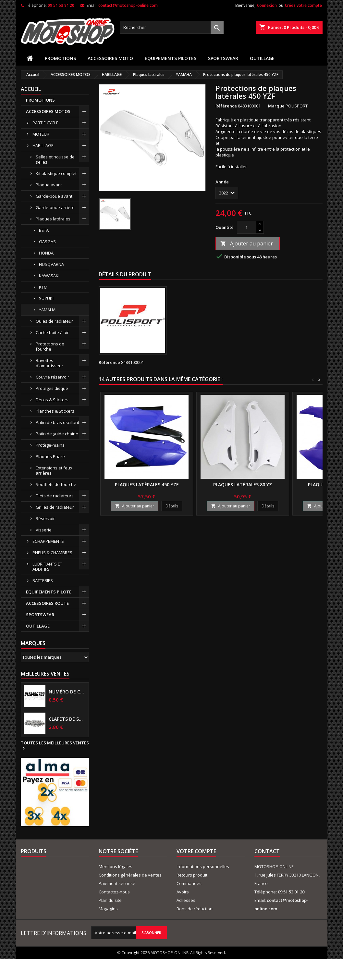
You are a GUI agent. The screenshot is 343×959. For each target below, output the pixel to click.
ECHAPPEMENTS (48, 541)
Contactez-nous (114, 892)
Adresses (186, 900)
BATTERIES (42, 580)
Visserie (44, 530)
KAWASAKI (49, 276)
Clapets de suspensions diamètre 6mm (67, 719)
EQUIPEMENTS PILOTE (48, 592)
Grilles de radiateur (55, 507)
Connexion (267, 5)
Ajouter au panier (246, 243)
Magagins (108, 909)
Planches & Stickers (55, 411)
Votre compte (196, 851)
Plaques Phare (50, 456)
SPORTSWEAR (223, 58)
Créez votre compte (303, 5)
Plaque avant (49, 185)
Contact (267, 851)
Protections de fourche (50, 346)
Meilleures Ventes (45, 673)
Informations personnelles (203, 866)
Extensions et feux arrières (54, 470)
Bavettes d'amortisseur (49, 362)
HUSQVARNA (51, 264)
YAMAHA (47, 310)
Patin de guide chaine (57, 434)
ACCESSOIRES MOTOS (48, 111)
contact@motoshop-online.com (128, 5)
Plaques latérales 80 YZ (242, 484)
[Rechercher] (172, 27)
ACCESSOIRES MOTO (110, 58)
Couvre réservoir (52, 377)
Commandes (189, 883)
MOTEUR (40, 134)
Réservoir (45, 518)
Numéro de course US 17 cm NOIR (67, 691)
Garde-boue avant (54, 196)
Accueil (31, 89)
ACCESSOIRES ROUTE (47, 603)
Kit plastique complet (56, 173)
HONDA (46, 253)
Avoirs (183, 892)
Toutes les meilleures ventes (55, 746)
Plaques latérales (53, 219)
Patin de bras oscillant (57, 422)
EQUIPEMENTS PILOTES (170, 58)
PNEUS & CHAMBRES (52, 552)
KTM (43, 287)
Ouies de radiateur (54, 321)
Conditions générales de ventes (130, 875)
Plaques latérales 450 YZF (146, 484)
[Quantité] (246, 227)
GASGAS (47, 241)
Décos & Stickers (52, 400)
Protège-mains (50, 445)
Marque (276, 106)
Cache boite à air (52, 332)
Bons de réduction (195, 909)
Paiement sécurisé (117, 883)
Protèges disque (52, 388)
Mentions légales (115, 866)
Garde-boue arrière (55, 207)
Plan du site (110, 900)
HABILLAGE (43, 145)
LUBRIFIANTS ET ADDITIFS (47, 566)
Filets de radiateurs (55, 496)
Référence (226, 106)
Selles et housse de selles (55, 159)
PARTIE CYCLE (45, 123)
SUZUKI (46, 298)
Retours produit (192, 875)
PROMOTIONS (60, 58)
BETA (44, 230)
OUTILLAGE (262, 58)
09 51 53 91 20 (61, 5)
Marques (33, 643)
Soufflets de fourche (56, 484)
